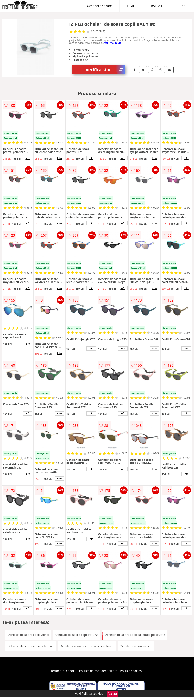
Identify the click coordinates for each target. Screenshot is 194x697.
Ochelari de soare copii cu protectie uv (87, 646)
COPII (182, 6)
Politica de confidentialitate (98, 671)
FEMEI (131, 6)
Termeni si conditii (64, 671)
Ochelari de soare (99, 6)
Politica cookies (131, 671)
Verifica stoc (105, 69)
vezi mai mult (112, 42)
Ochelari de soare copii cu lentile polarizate (135, 635)
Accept (112, 694)
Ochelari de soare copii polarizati (30, 646)
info (27, 158)
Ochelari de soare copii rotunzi (77, 635)
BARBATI (157, 6)
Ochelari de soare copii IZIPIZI (28, 635)
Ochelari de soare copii (136, 646)
